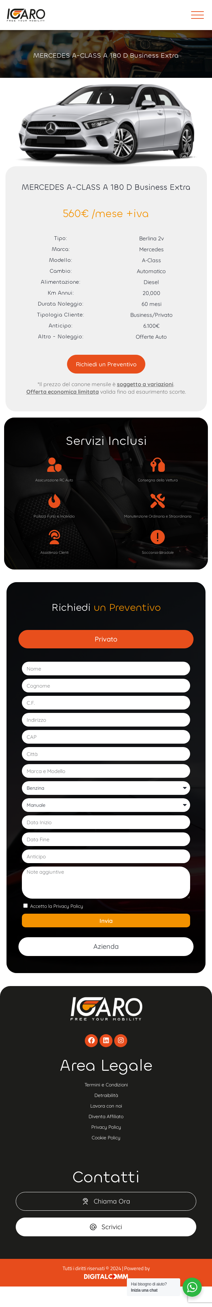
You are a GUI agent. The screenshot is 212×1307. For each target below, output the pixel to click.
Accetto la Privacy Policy (56, 906)
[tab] (106, 639)
